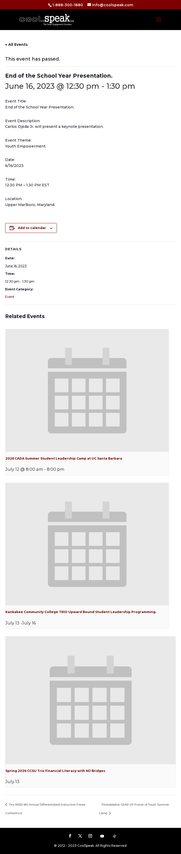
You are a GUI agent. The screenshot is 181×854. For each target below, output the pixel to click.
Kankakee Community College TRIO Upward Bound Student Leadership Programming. (80, 612)
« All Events (16, 44)
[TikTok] (114, 836)
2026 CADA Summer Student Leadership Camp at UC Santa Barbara (63, 458)
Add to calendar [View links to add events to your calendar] (32, 228)
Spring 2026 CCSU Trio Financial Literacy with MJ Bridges (55, 771)
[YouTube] (102, 836)
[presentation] (87, 390)
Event (9, 297)
